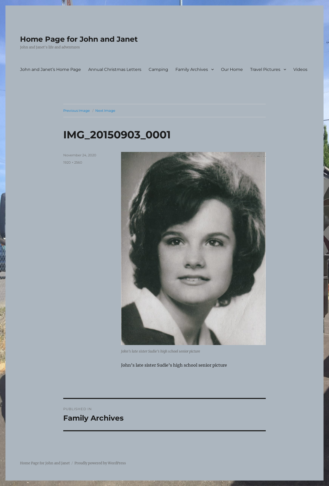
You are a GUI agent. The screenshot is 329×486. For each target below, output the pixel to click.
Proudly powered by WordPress (100, 463)
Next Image (105, 110)
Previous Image (76, 110)
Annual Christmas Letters (114, 69)
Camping (158, 69)
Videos (300, 69)
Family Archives (191, 69)
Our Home (232, 69)
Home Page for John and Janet (79, 39)
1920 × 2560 (72, 162)
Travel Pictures (265, 69)
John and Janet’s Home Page (50, 69)
